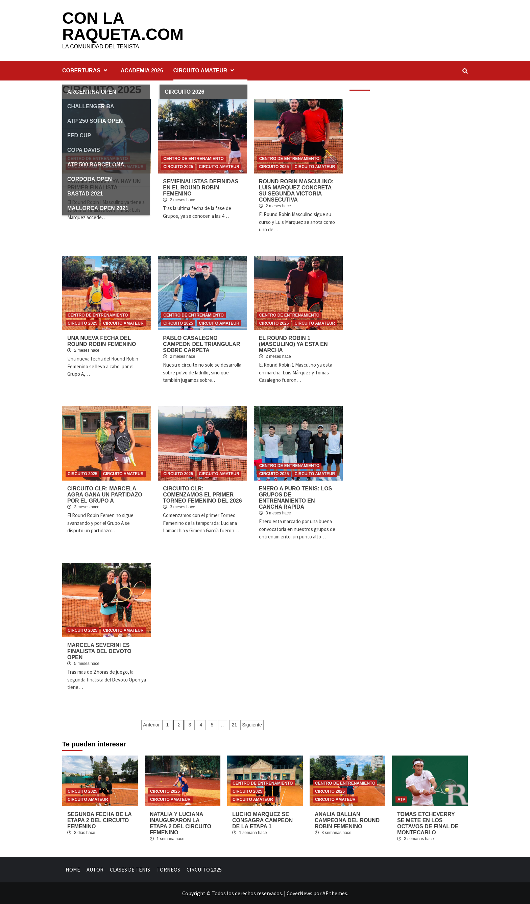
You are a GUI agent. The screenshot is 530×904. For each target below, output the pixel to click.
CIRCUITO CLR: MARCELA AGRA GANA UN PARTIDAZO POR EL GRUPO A (104, 495)
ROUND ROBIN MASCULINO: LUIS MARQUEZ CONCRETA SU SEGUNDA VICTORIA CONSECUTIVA (296, 191)
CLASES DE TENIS (130, 869)
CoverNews (299, 893)
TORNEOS (168, 869)
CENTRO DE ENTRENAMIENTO (98, 158)
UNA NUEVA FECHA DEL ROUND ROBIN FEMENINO (101, 341)
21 (234, 724)
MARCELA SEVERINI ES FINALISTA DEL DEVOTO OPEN (99, 651)
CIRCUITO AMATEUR (205, 70)
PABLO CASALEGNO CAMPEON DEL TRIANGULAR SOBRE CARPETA (201, 344)
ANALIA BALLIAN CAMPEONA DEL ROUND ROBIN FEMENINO (347, 820)
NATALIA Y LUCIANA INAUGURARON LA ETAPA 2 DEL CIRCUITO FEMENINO (180, 823)
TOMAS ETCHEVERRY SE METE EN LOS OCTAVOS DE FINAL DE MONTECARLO (427, 823)
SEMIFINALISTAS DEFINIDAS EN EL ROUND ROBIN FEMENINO (200, 187)
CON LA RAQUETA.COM (123, 26)
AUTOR (95, 869)
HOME (73, 869)
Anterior (151, 724)
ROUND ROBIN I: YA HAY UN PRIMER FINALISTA (104, 184)
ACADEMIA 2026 (142, 70)
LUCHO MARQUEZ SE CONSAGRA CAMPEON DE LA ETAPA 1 (262, 820)
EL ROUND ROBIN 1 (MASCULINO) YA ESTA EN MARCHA (293, 344)
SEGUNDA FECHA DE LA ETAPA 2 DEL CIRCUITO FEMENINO (99, 820)
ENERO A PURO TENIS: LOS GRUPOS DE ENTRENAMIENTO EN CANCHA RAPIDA (295, 498)
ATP (401, 799)
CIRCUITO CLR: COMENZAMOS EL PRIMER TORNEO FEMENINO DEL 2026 (202, 495)
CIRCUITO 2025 (82, 166)
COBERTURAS (86, 70)
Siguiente (252, 724)
